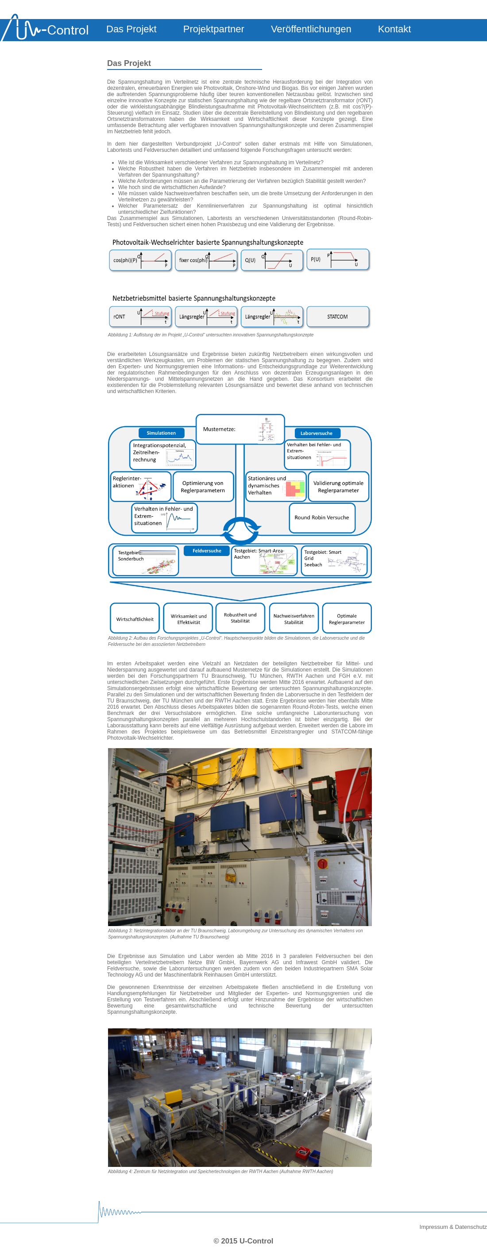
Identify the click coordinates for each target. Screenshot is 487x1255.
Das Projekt (131, 29)
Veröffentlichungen (311, 29)
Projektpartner (213, 29)
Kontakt (394, 29)
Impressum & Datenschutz (453, 1227)
